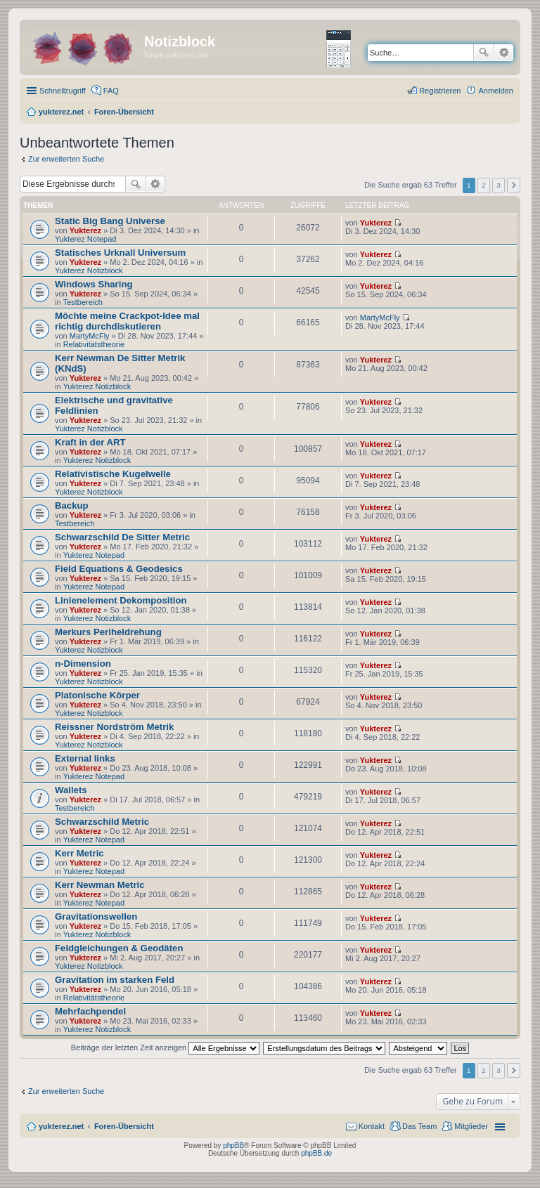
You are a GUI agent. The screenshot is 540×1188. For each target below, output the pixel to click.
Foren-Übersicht (124, 1126)
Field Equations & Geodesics (119, 568)
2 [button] (484, 185)
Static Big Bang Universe (110, 221)
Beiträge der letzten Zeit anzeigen (165, 1047)
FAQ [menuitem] (111, 90)
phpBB (233, 1145)
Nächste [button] (513, 185)
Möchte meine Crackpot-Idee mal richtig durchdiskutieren (127, 321)
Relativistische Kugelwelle (113, 474)
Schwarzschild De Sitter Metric (122, 537)
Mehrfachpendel (90, 1011)
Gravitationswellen (96, 916)
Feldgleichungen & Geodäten (119, 948)
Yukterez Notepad (85, 239)
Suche (483, 52)
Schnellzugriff (62, 90)
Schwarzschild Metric (102, 821)
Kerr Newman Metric (100, 885)
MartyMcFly (90, 336)
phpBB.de (316, 1153)
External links (85, 758)
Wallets (71, 790)
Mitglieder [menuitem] (471, 1126)
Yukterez (85, 230)
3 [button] (498, 185)
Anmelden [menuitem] (495, 90)
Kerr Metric (79, 853)
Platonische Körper (97, 695)
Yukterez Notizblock (89, 270)
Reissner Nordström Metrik (114, 727)
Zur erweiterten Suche (66, 159)
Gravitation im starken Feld (114, 979)
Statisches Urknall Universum (120, 252)
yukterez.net (61, 1126)
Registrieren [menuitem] (440, 90)
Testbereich (83, 302)
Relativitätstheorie (93, 344)
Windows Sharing (94, 284)
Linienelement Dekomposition (121, 600)
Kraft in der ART (90, 442)
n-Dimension (83, 663)
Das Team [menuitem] (419, 1126)
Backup (72, 505)
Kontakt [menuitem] (372, 1126)
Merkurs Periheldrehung (108, 632)
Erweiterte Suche (503, 52)
